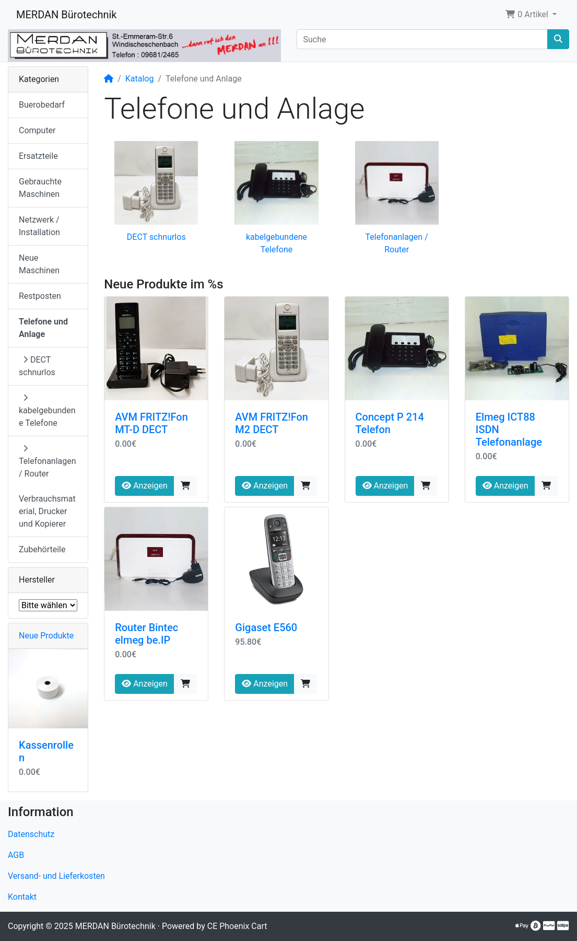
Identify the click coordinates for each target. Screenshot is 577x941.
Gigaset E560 (266, 627)
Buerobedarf (42, 105)
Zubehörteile (42, 549)
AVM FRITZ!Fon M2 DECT (271, 423)
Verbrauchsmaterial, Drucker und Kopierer (47, 511)
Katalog (139, 79)
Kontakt (22, 897)
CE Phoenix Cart (237, 926)
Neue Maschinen (39, 264)
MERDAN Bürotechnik (66, 14)
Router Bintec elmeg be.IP (146, 633)
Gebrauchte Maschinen (40, 188)
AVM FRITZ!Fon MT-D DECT (151, 423)
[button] (531, 14)
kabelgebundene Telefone (47, 410)
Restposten (40, 296)
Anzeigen (145, 486)
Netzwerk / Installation (39, 226)
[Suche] (422, 39)
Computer (37, 130)
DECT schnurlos (156, 237)
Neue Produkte (46, 636)
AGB (16, 855)
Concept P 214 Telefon (390, 423)
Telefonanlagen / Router (47, 461)
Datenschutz (31, 834)
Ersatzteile (38, 156)
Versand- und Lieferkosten (56, 876)
